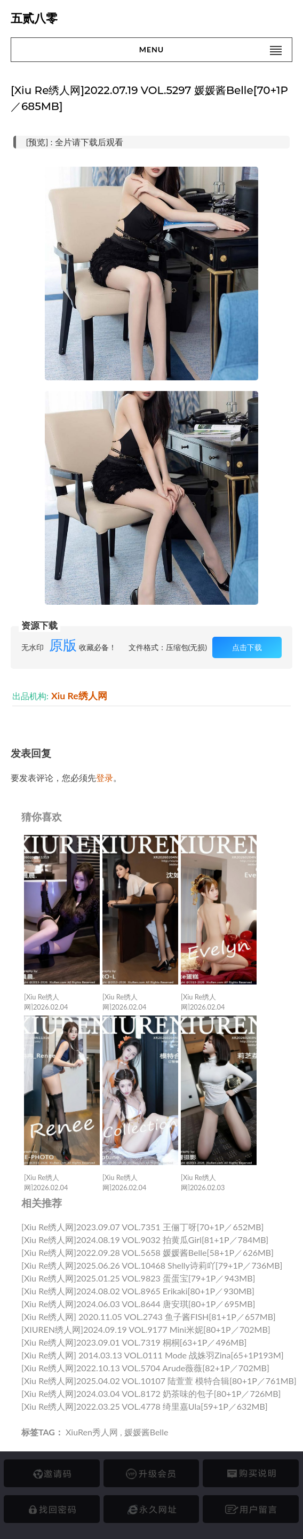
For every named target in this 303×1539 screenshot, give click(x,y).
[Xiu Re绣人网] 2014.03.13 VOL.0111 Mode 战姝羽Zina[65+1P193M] (152, 1355)
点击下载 (247, 647)
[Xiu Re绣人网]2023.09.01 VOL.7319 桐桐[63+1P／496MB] (133, 1342)
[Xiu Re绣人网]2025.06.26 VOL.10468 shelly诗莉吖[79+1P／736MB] (151, 1265)
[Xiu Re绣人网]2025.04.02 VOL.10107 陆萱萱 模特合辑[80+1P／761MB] (159, 1381)
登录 (104, 777)
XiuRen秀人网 (92, 1432)
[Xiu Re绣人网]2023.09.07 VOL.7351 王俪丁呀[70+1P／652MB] (142, 1227)
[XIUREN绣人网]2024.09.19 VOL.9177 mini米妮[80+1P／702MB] (145, 1329)
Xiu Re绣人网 (79, 695)
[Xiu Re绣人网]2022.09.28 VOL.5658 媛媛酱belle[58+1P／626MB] (147, 1252)
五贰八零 (34, 18)
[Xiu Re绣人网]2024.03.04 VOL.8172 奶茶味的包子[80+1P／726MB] (151, 1393)
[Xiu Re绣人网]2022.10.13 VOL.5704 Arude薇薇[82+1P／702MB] (145, 1368)
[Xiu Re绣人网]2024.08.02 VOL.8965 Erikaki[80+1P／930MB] (137, 1291)
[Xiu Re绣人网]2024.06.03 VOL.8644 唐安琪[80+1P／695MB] (138, 1304)
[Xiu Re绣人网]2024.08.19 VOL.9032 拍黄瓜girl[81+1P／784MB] (144, 1240)
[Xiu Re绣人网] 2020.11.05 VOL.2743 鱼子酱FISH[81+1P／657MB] (148, 1316)
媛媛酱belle (146, 1432)
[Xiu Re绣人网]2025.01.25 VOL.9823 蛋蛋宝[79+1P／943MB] (138, 1278)
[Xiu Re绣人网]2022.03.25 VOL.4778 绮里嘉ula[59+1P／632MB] (144, 1406)
